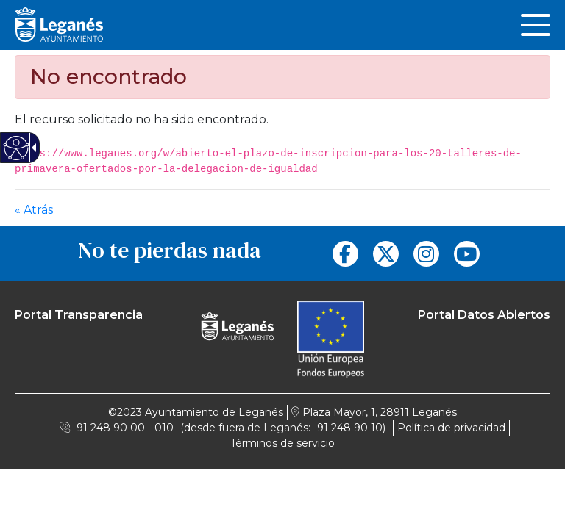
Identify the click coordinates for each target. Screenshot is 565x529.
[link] (535, 25)
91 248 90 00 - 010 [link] (125, 427)
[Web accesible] (16, 148)
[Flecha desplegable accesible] (31, 147)
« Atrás (34, 210)
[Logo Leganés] (59, 24)
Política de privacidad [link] (451, 427)
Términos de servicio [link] (282, 443)
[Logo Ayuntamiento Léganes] (237, 320)
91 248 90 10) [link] (351, 427)
